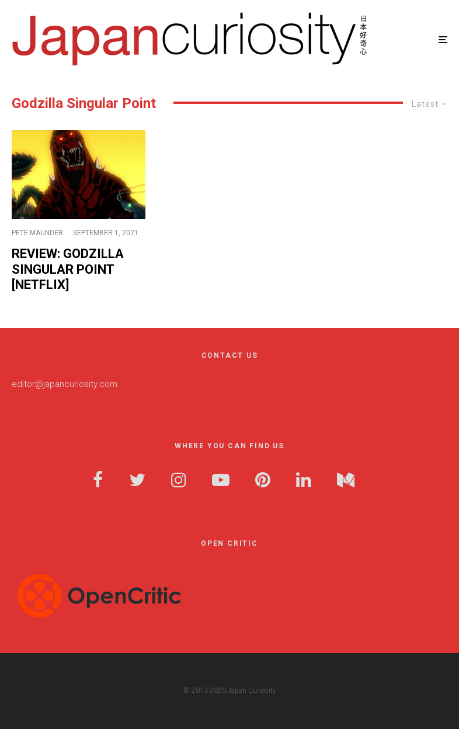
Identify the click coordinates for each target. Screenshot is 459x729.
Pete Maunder (37, 233)
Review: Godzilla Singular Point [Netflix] (68, 269)
